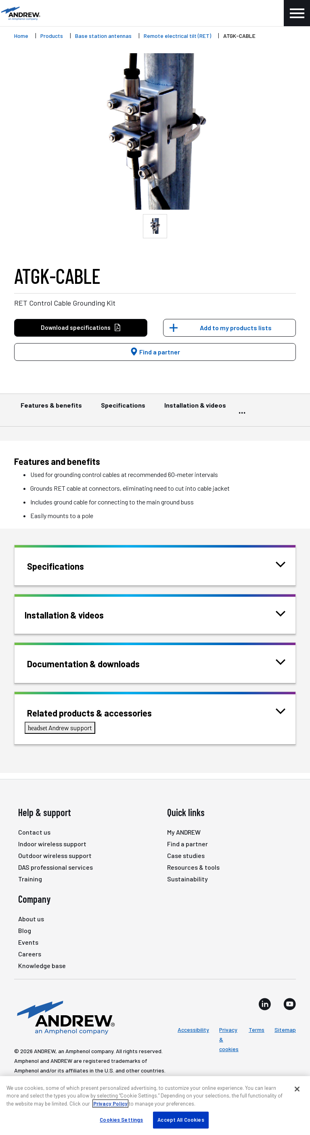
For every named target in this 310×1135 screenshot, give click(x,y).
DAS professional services (55, 867)
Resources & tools (193, 867)
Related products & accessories (99, 712)
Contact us (34, 832)
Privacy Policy (110, 1103)
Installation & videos (195, 409)
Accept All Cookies (180, 1119)
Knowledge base (42, 965)
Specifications (123, 409)
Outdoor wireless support (55, 855)
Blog (24, 930)
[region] (155, 1105)
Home (21, 35)
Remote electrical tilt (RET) (177, 35)
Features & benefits (51, 409)
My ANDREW (184, 832)
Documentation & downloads (93, 663)
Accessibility (193, 1029)
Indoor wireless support (52, 844)
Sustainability (187, 879)
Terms (256, 1029)
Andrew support (60, 727)
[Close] (297, 1089)
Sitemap (285, 1029)
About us (31, 919)
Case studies (186, 855)
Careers (29, 954)
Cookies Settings (121, 1119)
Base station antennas (103, 35)
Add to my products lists (236, 327)
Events (28, 942)
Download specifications (81, 327)
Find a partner (155, 352)
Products (51, 35)
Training (30, 879)
